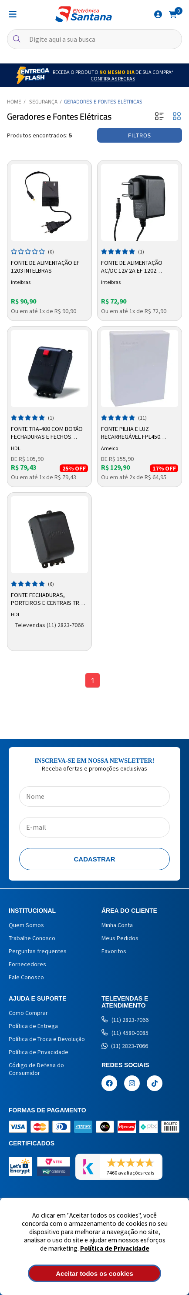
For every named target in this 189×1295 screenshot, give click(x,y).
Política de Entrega (33, 1026)
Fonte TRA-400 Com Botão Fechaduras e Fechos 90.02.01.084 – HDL (47, 433)
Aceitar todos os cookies (94, 1273)
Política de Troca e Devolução (47, 1039)
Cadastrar (94, 859)
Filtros (139, 135)
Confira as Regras (113, 78)
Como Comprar (28, 1013)
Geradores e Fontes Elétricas (103, 102)
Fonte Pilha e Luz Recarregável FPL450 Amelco (130, 433)
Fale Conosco (26, 977)
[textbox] (94, 39)
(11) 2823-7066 (124, 1020)
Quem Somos (26, 925)
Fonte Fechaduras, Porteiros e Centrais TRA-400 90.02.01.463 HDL (47, 599)
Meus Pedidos (119, 938)
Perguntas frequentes (38, 951)
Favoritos (113, 951)
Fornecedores (27, 964)
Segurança (43, 102)
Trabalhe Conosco (32, 938)
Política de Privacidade (114, 1248)
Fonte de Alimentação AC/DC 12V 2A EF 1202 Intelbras (131, 267)
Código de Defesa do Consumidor (36, 1069)
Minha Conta (117, 925)
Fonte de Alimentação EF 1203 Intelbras (45, 266)
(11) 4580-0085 (124, 1033)
